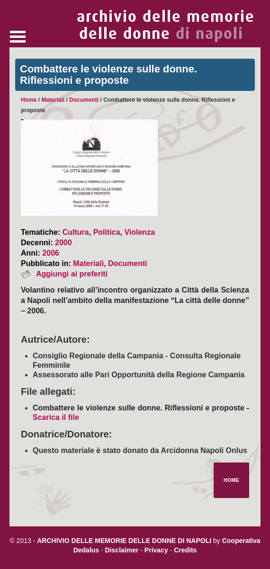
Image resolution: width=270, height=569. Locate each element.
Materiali (52, 100)
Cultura (76, 232)
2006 (50, 253)
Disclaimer (122, 550)
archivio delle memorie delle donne (166, 25)
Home (28, 100)
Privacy (156, 550)
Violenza (139, 232)
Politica (106, 232)
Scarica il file (56, 417)
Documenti (84, 100)
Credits (185, 550)
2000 (63, 243)
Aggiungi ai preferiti (72, 274)
